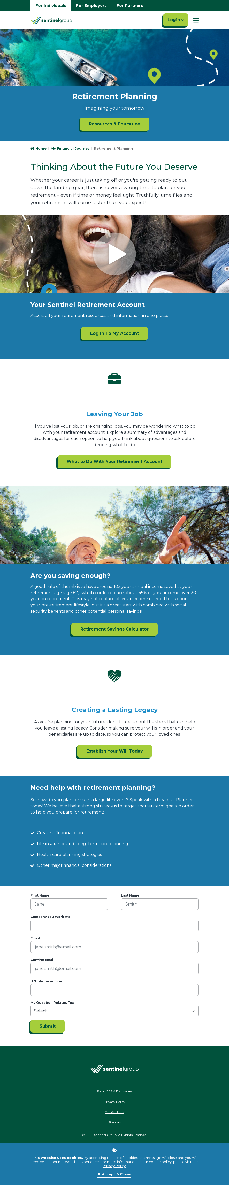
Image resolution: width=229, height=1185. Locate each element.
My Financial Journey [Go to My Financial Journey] (70, 148)
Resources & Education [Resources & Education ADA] (114, 123)
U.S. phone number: (47, 981)
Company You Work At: (50, 917)
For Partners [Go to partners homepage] (130, 5)
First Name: (40, 895)
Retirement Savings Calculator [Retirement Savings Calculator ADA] (114, 629)
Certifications (114, 1112)
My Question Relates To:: (52, 1003)
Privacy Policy (114, 1166)
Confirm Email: (42, 960)
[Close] (114, 1174)
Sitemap (114, 1122)
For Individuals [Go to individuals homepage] (50, 5)
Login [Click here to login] (175, 19)
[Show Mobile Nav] (196, 20)
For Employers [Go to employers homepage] (91, 5)
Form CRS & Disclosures (114, 1091)
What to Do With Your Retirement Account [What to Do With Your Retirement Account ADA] (114, 461)
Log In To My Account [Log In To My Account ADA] (114, 333)
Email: (35, 938)
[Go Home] (51, 20)
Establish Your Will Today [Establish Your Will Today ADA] (114, 751)
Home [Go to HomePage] (39, 148)
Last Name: (130, 895)
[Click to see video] (114, 254)
